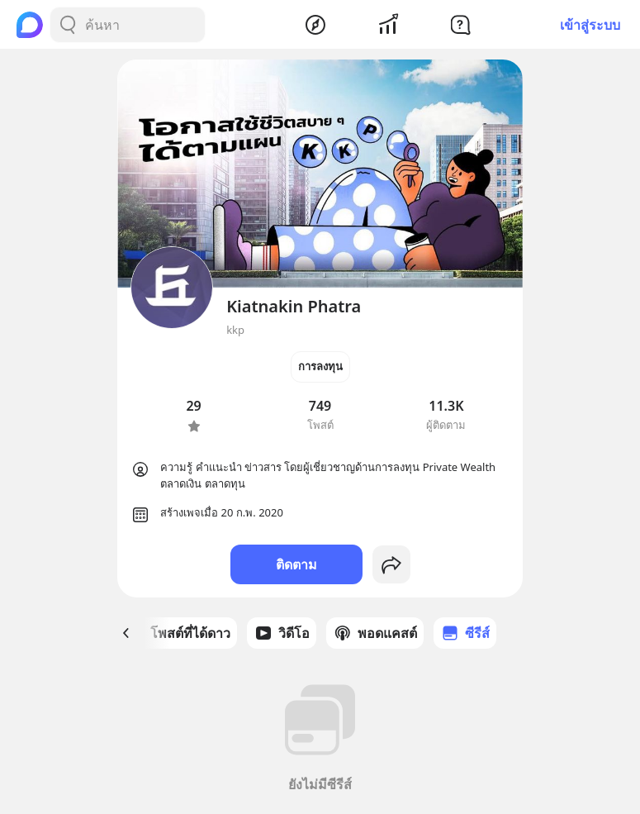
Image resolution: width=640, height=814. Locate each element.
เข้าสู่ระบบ (590, 25)
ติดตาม (296, 564)
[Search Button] (67, 24)
